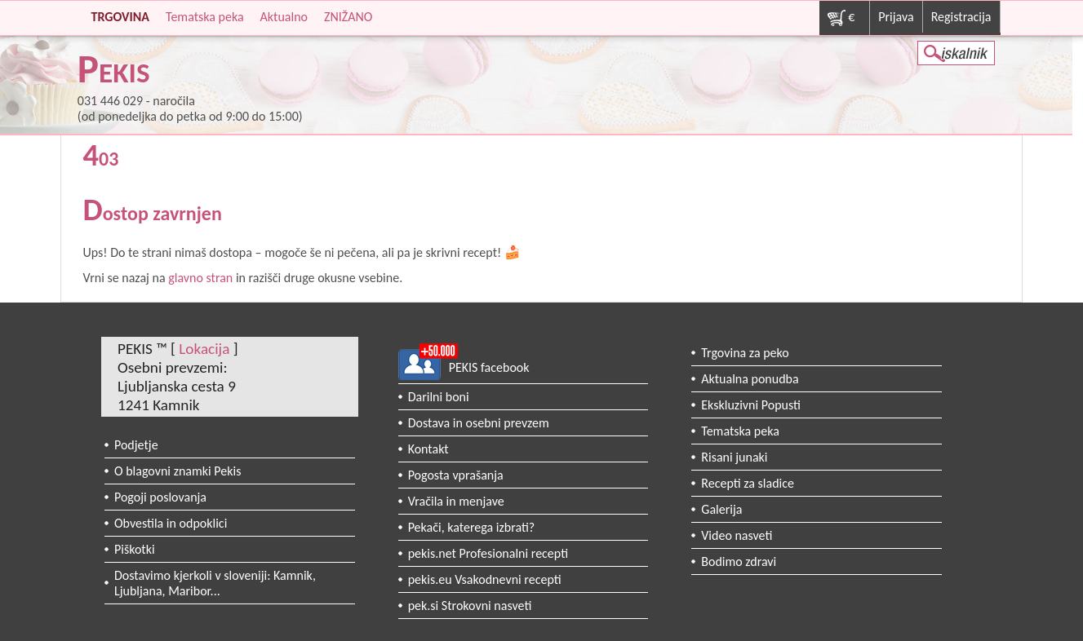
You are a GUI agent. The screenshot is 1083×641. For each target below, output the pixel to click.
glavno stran (200, 277)
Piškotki (134, 549)
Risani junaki (734, 457)
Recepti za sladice (747, 483)
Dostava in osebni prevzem (478, 423)
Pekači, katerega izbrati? (471, 527)
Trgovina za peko (744, 352)
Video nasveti (736, 535)
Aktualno (284, 16)
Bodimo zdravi (738, 561)
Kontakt (428, 449)
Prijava (895, 16)
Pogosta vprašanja (456, 475)
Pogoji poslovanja (160, 497)
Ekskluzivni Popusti (751, 405)
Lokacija (204, 348)
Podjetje (136, 445)
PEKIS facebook (489, 367)
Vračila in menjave (456, 501)
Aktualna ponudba (749, 379)
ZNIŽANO (348, 16)
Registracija (961, 16)
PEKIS (114, 72)
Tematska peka (205, 16)
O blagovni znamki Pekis (178, 471)
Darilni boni (438, 396)
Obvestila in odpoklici (170, 523)
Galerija (721, 509)
